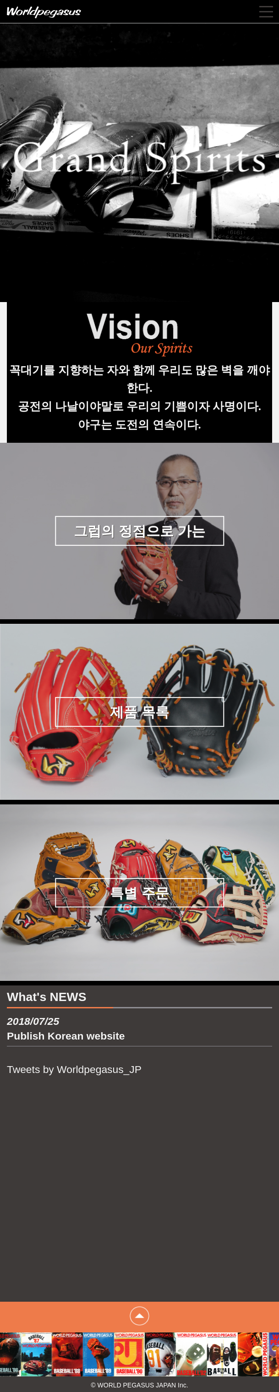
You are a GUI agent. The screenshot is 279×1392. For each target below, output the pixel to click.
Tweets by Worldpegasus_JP (74, 1069)
